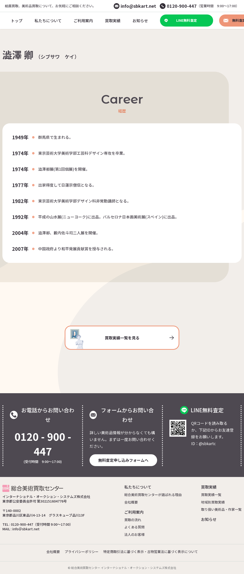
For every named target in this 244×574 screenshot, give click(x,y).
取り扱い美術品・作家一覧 (221, 509)
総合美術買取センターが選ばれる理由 (153, 494)
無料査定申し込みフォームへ (123, 460)
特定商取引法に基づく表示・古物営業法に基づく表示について (150, 551)
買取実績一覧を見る (122, 339)
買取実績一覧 (211, 494)
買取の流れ (132, 519)
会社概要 (131, 502)
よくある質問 (134, 527)
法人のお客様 (134, 534)
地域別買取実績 (213, 502)
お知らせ (208, 519)
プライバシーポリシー (81, 551)
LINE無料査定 (180, 20)
